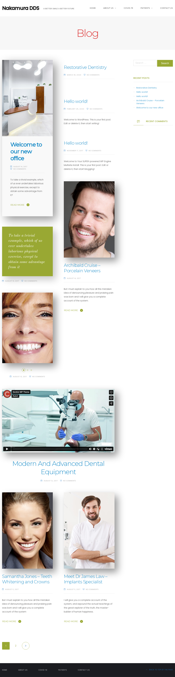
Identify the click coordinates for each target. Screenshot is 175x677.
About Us (108, 8)
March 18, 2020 (74, 75)
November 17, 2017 (75, 151)
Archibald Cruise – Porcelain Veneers (82, 268)
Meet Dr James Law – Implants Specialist (85, 579)
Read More (17, 205)
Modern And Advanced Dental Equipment (58, 467)
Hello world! (76, 101)
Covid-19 (128, 8)
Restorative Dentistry (85, 67)
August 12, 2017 (51, 481)
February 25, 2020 (75, 109)
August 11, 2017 (12, 589)
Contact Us (166, 8)
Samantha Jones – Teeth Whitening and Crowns (27, 579)
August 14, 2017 (20, 166)
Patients (145, 8)
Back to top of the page (159, 670)
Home (93, 8)
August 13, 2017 (20, 376)
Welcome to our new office (26, 151)
